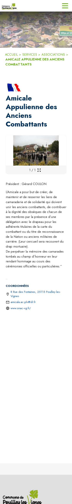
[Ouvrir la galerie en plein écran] (39, 170)
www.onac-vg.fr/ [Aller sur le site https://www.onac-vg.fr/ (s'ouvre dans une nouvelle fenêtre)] (21, 308)
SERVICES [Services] (29, 54)
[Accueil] (10, 6)
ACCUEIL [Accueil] (11, 54)
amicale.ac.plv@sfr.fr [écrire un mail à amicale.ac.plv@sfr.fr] (23, 302)
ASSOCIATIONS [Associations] (53, 54)
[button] (14, 87)
